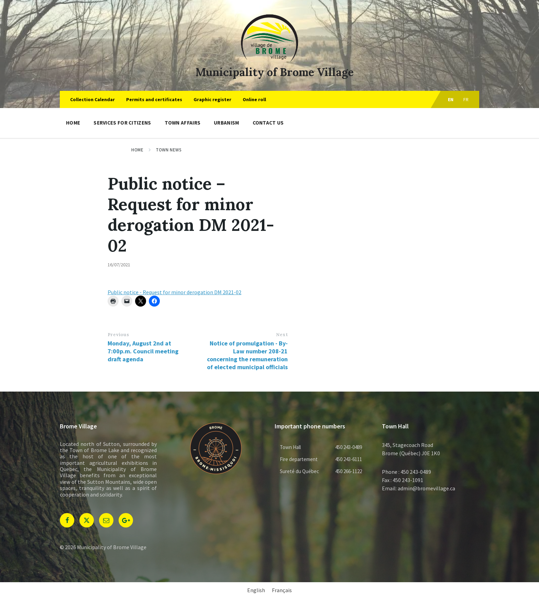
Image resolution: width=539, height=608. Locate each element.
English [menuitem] (256, 590)
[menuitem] (256, 590)
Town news (168, 150)
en (451, 99)
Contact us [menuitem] (268, 122)
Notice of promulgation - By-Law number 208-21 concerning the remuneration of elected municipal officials (247, 355)
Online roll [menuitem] (254, 99)
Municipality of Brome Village (275, 72)
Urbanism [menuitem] (226, 122)
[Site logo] (269, 60)
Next (282, 335)
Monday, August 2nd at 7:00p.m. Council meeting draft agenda (143, 351)
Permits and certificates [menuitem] (154, 99)
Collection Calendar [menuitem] (92, 99)
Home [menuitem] (73, 122)
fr (466, 99)
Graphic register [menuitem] (212, 99)
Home (137, 150)
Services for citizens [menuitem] (122, 122)
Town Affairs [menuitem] (183, 122)
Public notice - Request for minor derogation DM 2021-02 (174, 292)
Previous (118, 335)
